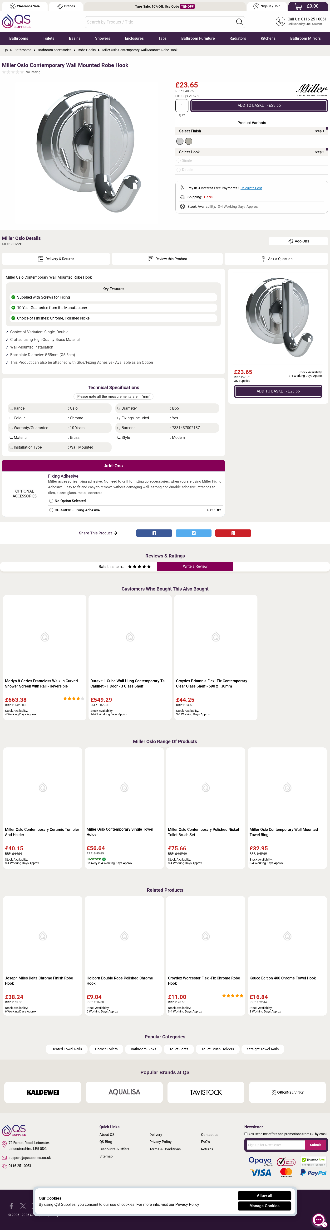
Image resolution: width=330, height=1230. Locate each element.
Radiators (238, 38)
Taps (162, 38)
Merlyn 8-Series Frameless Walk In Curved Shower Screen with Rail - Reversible (41, 683)
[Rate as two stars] (132, 567)
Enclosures (134, 38)
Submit (315, 1145)
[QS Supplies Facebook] (11, 1206)
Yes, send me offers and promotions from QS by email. (288, 1134)
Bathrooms (18, 38)
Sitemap (106, 1156)
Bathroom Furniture (198, 38)
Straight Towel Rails (263, 1049)
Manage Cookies (265, 1206)
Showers (102, 38)
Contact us (209, 1135)
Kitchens (268, 38)
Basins (74, 38)
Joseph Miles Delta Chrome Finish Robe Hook (39, 981)
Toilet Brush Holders (218, 1049)
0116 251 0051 (16, 1166)
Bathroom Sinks (143, 1049)
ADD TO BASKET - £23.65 (259, 105)
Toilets (48, 38)
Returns (207, 1149)
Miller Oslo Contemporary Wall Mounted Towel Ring (284, 832)
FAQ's (205, 1142)
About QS (106, 1135)
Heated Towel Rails (66, 1049)
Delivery (155, 1135)
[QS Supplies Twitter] (23, 1206)
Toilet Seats (178, 1049)
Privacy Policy (160, 1142)
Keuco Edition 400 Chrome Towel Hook (283, 978)
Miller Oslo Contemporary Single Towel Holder (120, 832)
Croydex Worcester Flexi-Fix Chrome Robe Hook (204, 981)
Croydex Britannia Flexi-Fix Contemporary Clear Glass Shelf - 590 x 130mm (211, 683)
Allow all (264, 1196)
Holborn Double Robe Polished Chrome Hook (120, 981)
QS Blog (105, 1142)
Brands (66, 6)
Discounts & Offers (114, 1149)
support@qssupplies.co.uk (26, 1158)
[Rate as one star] (130, 567)
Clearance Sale (25, 6)
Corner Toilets (106, 1049)
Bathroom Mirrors (305, 38)
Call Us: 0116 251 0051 (307, 19)
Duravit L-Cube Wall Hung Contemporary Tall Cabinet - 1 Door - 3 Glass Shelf (128, 683)
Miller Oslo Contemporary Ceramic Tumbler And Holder (42, 832)
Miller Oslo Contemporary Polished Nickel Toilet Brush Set (203, 832)
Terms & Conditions (165, 1149)
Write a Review (195, 566)
